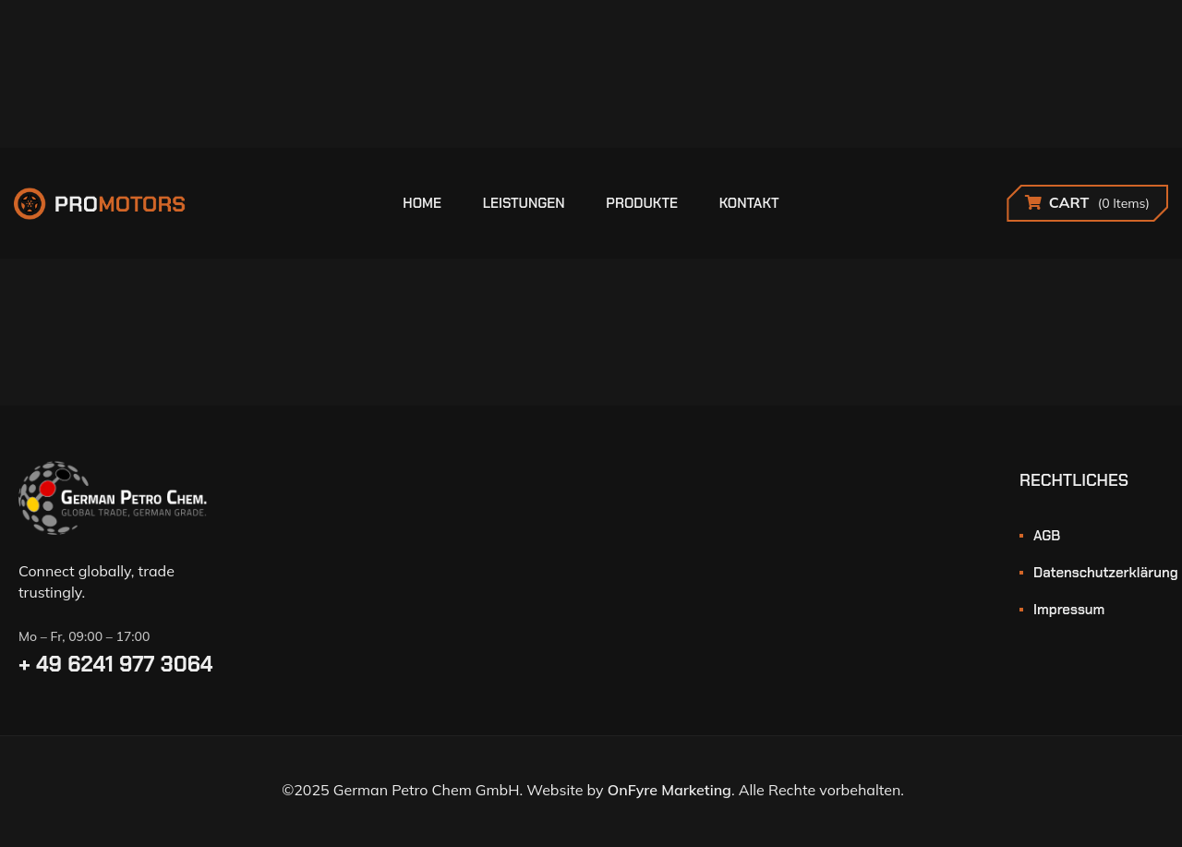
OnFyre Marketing (669, 789)
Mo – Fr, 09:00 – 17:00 (84, 636)
